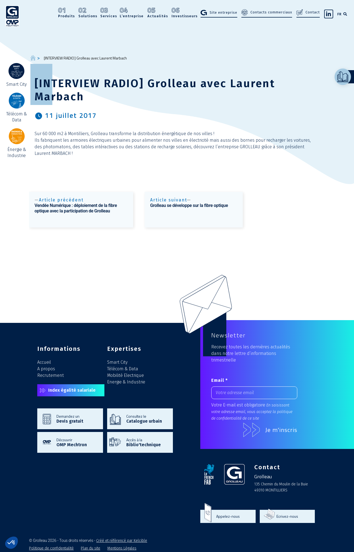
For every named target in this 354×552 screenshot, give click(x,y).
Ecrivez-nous (287, 516)
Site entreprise (223, 12)
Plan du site (90, 548)
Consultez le (146, 418)
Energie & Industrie (126, 382)
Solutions (87, 12)
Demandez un (77, 418)
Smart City (117, 362)
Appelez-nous (228, 516)
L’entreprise (132, 12)
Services (108, 12)
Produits (66, 12)
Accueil (44, 362)
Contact (313, 12)
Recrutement (50, 375)
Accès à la (146, 442)
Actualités (157, 12)
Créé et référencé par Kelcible (121, 540)
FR (339, 14)
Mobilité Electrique (125, 375)
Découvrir (77, 442)
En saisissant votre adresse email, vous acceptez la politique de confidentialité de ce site (251, 412)
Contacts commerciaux (271, 12)
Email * (219, 380)
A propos (46, 368)
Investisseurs (185, 12)
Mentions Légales (121, 548)
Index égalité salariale (72, 390)
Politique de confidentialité (51, 548)
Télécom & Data (122, 368)
